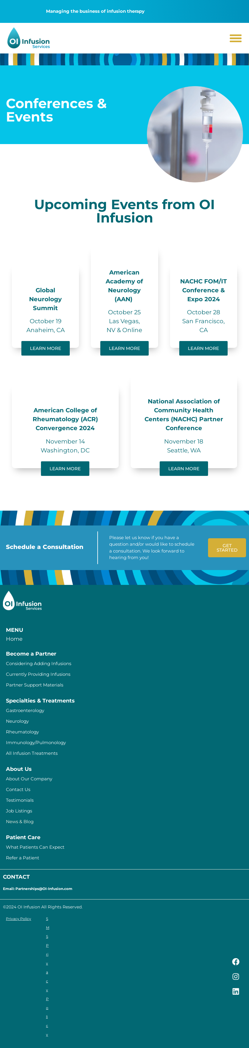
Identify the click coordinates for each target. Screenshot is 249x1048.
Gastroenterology (25, 710)
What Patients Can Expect (35, 847)
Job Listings (19, 811)
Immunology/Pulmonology (36, 742)
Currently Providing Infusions (38, 674)
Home (14, 639)
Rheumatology (22, 732)
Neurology (17, 721)
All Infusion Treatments (32, 753)
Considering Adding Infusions (38, 663)
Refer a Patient (22, 858)
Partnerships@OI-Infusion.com (43, 888)
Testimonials (20, 800)
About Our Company (29, 779)
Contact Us (18, 789)
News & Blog (20, 821)
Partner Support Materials (34, 685)
